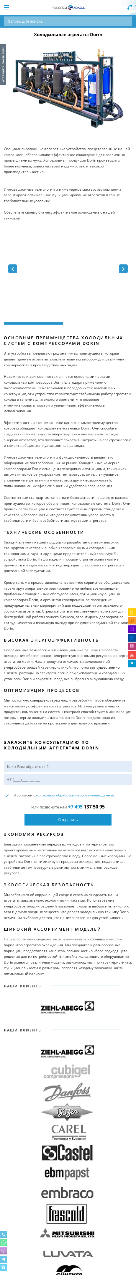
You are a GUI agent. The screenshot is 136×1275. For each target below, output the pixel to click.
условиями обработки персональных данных (75, 795)
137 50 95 (86, 806)
